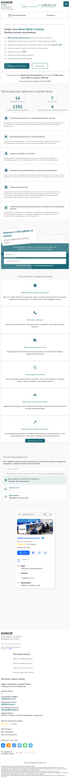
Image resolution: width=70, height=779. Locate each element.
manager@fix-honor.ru (10, 710)
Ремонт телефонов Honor (23, 663)
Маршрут (23, 552)
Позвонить (51, 15)
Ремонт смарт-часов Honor (23, 672)
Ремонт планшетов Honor (23, 668)
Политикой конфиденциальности (53, 473)
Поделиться (3, 745)
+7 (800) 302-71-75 (48, 5)
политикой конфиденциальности (44, 265)
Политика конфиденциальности (35, 762)
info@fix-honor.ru (8, 704)
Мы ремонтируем (17, 15)
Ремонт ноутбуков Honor (22, 659)
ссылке (10, 648)
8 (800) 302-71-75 (8, 699)
